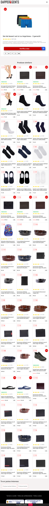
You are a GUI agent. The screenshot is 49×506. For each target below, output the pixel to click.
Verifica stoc (32, 48)
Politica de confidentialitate (25, 496)
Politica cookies (37, 496)
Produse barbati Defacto (9, 486)
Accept (30, 504)
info (14, 89)
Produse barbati (22, 486)
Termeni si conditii (12, 496)
